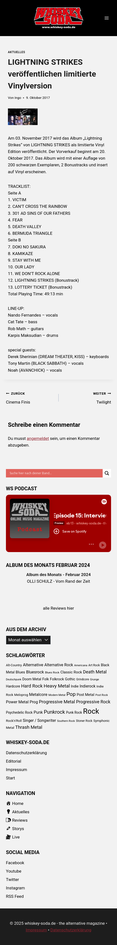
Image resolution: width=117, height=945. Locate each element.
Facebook (15, 862)
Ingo (18, 98)
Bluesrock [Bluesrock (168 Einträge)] (35, 672)
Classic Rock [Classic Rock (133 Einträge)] (71, 672)
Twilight (87, 397)
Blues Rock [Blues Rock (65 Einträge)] (52, 672)
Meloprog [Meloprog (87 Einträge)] (21, 695)
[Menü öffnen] (106, 18)
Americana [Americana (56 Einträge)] (80, 665)
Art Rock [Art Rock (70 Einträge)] (94, 665)
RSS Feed (15, 896)
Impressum (16, 769)
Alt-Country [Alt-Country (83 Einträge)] (14, 665)
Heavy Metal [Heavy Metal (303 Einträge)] (57, 686)
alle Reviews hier (58, 608)
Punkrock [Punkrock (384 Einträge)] (54, 712)
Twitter (12, 879)
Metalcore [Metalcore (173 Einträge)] (38, 694)
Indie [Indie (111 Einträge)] (75, 686)
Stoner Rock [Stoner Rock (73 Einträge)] (84, 721)
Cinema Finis (30, 397)
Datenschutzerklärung (26, 752)
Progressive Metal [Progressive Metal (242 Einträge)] (57, 701)
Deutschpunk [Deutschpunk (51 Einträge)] (13, 679)
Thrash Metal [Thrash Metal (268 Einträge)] (28, 727)
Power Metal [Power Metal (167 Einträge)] (17, 702)
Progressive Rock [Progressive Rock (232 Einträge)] (93, 701)
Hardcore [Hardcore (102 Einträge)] (13, 686)
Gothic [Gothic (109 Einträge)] (70, 679)
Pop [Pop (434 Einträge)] (71, 694)
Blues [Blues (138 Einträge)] (20, 672)
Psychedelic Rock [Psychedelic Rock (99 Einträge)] (19, 712)
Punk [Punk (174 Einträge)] (38, 712)
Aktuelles (16, 52)
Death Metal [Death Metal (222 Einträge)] (95, 671)
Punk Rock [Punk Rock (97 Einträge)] (74, 712)
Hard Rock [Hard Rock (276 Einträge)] (32, 686)
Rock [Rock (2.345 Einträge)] (91, 711)
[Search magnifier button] (107, 473)
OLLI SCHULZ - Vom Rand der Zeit (58, 581)
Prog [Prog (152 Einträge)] (34, 702)
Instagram (15, 887)
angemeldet (38, 438)
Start (10, 777)
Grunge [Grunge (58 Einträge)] (94, 679)
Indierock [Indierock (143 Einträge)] (87, 686)
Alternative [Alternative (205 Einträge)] (33, 664)
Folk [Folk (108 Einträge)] (45, 679)
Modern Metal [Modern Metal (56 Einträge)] (57, 695)
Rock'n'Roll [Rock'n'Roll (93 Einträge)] (14, 721)
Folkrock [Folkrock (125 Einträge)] (57, 679)
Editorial (13, 761)
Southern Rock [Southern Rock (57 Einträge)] (66, 721)
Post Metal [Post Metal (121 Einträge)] (85, 694)
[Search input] (55, 473)
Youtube (13, 871)
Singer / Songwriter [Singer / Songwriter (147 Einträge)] (39, 720)
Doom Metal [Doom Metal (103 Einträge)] (31, 679)
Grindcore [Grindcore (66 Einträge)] (82, 679)
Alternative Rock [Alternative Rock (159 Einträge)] (58, 665)
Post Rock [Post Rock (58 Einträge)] (101, 695)
